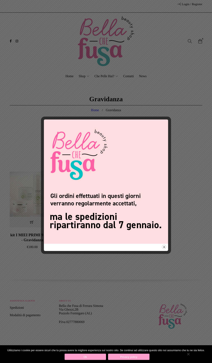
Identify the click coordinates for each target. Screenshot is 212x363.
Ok (85, 356)
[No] (188, 354)
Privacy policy (128, 356)
